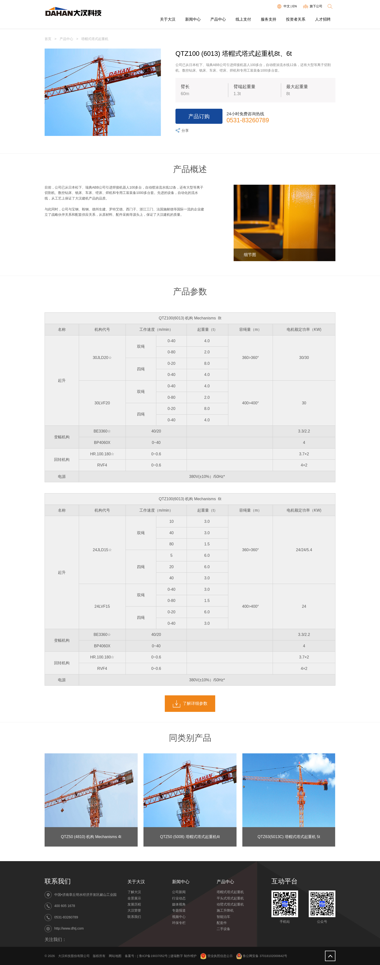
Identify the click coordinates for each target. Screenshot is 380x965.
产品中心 (218, 19)
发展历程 (134, 904)
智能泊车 (223, 917)
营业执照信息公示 (216, 956)
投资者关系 (295, 19)
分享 (181, 131)
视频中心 (179, 917)
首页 (48, 39)
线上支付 (243, 19)
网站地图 (115, 956)
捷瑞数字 (176, 956)
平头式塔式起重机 (230, 898)
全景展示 (134, 898)
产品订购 (199, 116)
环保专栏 (179, 923)
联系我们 (134, 917)
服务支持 (268, 19)
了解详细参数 (190, 703)
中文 (287, 6)
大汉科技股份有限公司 (74, 956)
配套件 (222, 923)
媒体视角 (179, 904)
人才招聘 (323, 19)
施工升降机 (225, 910)
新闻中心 (193, 19)
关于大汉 (167, 19)
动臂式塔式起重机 (230, 904)
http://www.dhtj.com (69, 928)
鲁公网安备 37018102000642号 (261, 956)
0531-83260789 (248, 120)
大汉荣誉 (134, 910)
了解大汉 (134, 892)
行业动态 (179, 898)
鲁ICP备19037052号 (153, 956)
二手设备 (223, 929)
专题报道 (179, 910)
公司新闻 (179, 892)
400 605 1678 (64, 906)
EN (294, 6)
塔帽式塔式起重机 (230, 892)
